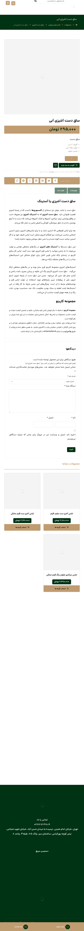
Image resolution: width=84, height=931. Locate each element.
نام (73, 417)
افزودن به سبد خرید (67, 165)
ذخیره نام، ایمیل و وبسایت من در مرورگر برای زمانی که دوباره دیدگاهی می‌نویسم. (42, 437)
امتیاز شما (71, 376)
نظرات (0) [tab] (60, 190)
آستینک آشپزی (44, 172)
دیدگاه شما (70, 386)
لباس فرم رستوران (70, 172)
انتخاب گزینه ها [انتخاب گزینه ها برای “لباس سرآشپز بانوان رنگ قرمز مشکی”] (60, 588)
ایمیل (50, 417)
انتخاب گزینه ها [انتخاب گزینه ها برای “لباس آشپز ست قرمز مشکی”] (21, 527)
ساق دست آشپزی (59, 172)
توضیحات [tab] (73, 190)
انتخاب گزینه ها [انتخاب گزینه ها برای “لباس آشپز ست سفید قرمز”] (60, 527)
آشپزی (70, 144)
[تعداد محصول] (71, 158)
